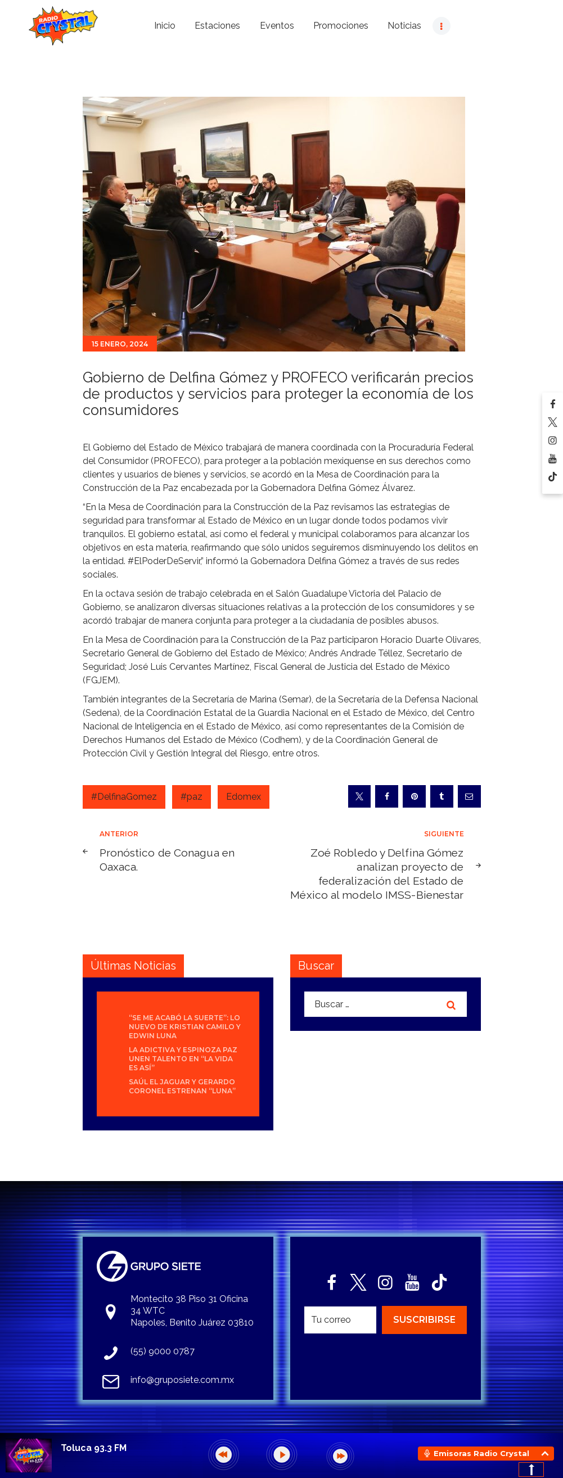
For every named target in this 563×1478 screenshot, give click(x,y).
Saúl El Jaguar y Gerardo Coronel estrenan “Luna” (182, 1086)
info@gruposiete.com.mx (182, 1380)
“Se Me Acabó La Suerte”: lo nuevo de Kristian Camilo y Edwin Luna (185, 1026)
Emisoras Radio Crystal (481, 1453)
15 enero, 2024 (120, 344)
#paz (191, 796)
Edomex (243, 796)
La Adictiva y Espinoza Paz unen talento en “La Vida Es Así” (183, 1059)
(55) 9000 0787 (162, 1351)
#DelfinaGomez (124, 796)
